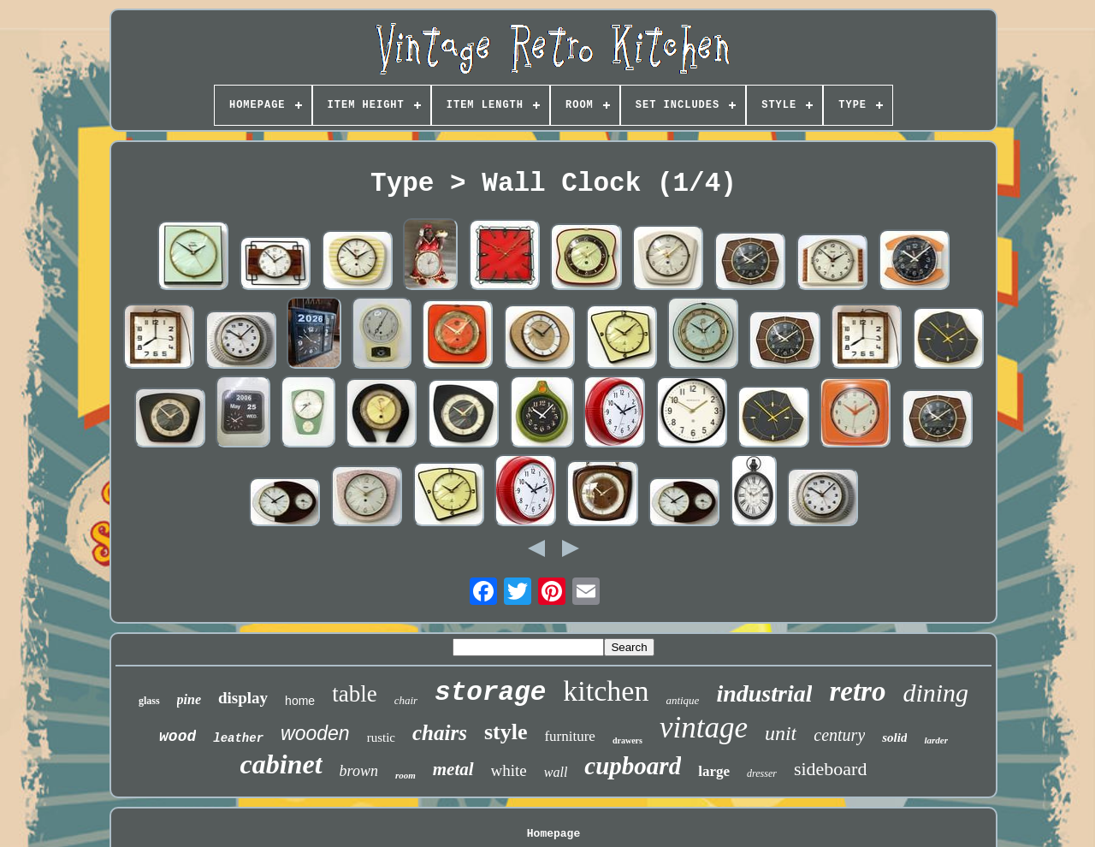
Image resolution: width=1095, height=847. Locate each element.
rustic (381, 737)
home (300, 701)
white (509, 770)
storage (490, 693)
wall (556, 772)
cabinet (281, 764)
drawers (627, 740)
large (714, 771)
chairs (439, 732)
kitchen (605, 691)
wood (177, 736)
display (243, 698)
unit (780, 733)
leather (238, 738)
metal (453, 769)
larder (936, 740)
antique (682, 700)
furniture (569, 736)
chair (405, 700)
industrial (764, 693)
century (839, 735)
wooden (315, 733)
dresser (762, 773)
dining (935, 692)
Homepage (553, 833)
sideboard (830, 768)
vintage (704, 727)
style (506, 732)
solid (894, 737)
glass (149, 701)
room (405, 775)
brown (359, 770)
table (354, 694)
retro (857, 691)
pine (189, 699)
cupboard (632, 765)
